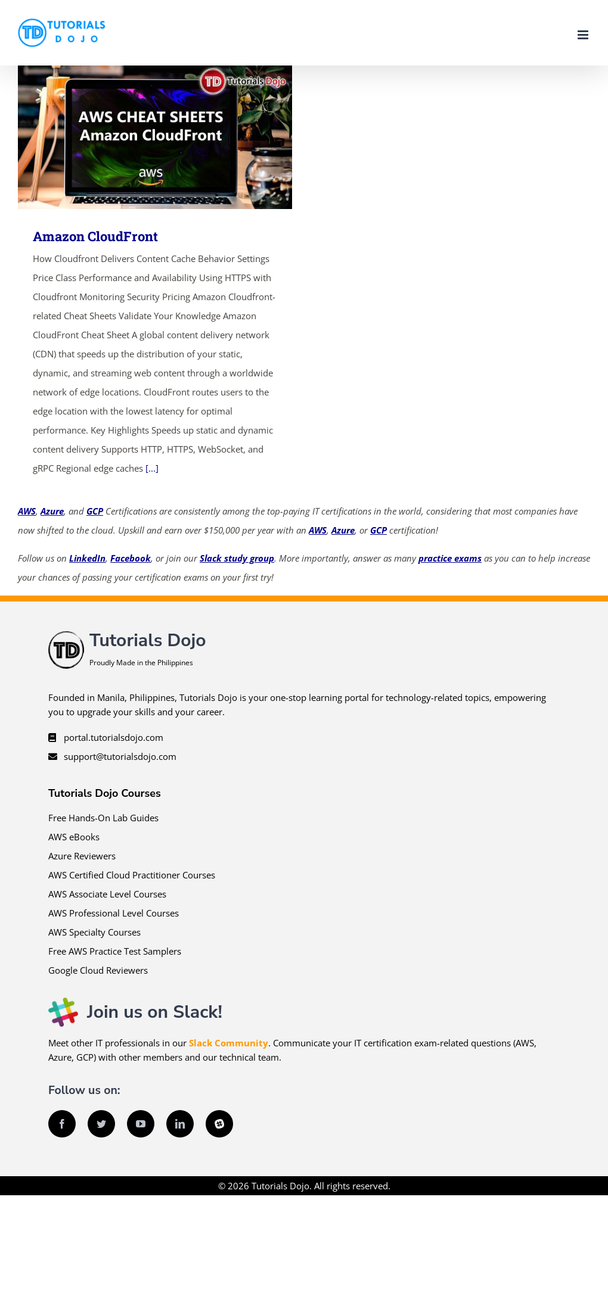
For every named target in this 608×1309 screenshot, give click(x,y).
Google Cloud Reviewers (98, 970)
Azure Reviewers (82, 856)
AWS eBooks (74, 837)
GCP (94, 511)
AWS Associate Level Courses (107, 894)
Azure (52, 511)
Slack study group (237, 558)
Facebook (130, 558)
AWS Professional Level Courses (113, 913)
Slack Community (228, 1043)
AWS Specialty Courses (94, 932)
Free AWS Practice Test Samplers (114, 951)
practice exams (450, 558)
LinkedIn (87, 558)
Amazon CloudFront (95, 236)
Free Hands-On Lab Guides (103, 818)
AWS (27, 511)
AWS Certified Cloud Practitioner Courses (131, 875)
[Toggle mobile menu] (584, 35)
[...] (152, 468)
